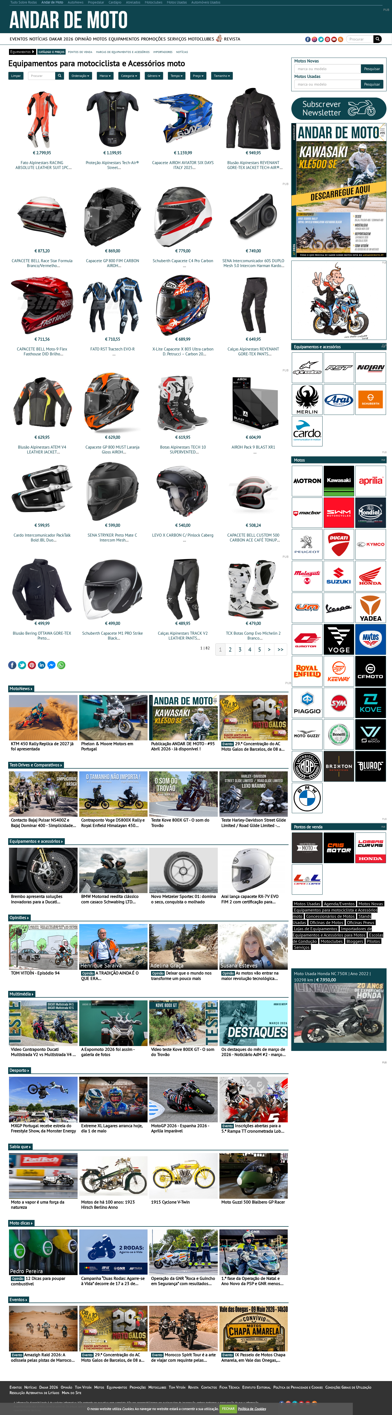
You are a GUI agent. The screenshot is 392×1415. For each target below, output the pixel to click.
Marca (105, 76)
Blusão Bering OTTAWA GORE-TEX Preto (42, 636)
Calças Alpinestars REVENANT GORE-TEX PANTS (253, 351)
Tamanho (222, 76)
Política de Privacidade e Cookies (298, 1387)
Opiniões (19, 917)
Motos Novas (371, 903)
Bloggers (355, 941)
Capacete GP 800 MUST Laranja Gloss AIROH (112, 449)
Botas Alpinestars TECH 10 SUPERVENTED (183, 449)
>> (281, 649)
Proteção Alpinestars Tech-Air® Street (112, 165)
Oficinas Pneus (360, 922)
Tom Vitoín (83, 1387)
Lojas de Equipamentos (315, 928)
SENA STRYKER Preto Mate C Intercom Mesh (112, 538)
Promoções (153, 39)
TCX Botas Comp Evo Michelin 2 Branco (253, 636)
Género (154, 76)
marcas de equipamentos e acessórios (122, 51)
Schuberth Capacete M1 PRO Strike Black (112, 636)
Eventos (19, 39)
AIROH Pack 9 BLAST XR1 (253, 447)
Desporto (20, 1070)
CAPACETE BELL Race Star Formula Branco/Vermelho (42, 263)
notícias (182, 51)
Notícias (38, 39)
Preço (198, 76)
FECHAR (228, 1408)
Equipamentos (124, 39)
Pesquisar (372, 68)
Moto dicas (21, 1223)
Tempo (177, 76)
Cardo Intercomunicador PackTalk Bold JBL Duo (42, 538)
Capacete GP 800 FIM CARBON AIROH (112, 263)
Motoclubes (201, 39)
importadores (162, 51)
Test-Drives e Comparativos (36, 765)
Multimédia (22, 994)
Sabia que (20, 1146)
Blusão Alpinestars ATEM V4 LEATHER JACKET (42, 449)
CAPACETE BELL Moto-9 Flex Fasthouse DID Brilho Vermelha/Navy (42, 353)
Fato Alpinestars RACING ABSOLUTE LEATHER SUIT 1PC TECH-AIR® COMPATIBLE (42, 167)
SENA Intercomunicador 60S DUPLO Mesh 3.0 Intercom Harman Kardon (253, 263)
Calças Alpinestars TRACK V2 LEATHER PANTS (183, 636)
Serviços (176, 39)
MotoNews (21, 688)
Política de (252, 1408)
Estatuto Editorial (256, 1387)
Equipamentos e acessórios (36, 841)
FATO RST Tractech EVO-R (112, 349)
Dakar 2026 (61, 39)
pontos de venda (80, 51)
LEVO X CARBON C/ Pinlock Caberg (182, 535)
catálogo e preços (51, 51)
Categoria (129, 76)
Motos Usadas (307, 903)
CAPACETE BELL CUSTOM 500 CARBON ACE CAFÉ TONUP (253, 538)
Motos (100, 39)
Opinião (83, 39)
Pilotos (373, 941)
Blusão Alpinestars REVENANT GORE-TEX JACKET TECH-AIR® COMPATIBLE (253, 167)
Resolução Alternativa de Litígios (34, 1392)
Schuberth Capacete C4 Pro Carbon (183, 260)
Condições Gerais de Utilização (348, 1387)
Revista (232, 39)
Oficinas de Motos (326, 922)
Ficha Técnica (229, 1387)
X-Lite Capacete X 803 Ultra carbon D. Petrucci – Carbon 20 (182, 351)
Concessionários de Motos (330, 916)
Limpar (16, 76)
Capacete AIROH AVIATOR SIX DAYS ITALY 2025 (183, 165)
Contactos (209, 1387)
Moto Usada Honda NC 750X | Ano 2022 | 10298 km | (339, 1007)
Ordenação (80, 76)
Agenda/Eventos (339, 903)
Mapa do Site (71, 1392)
